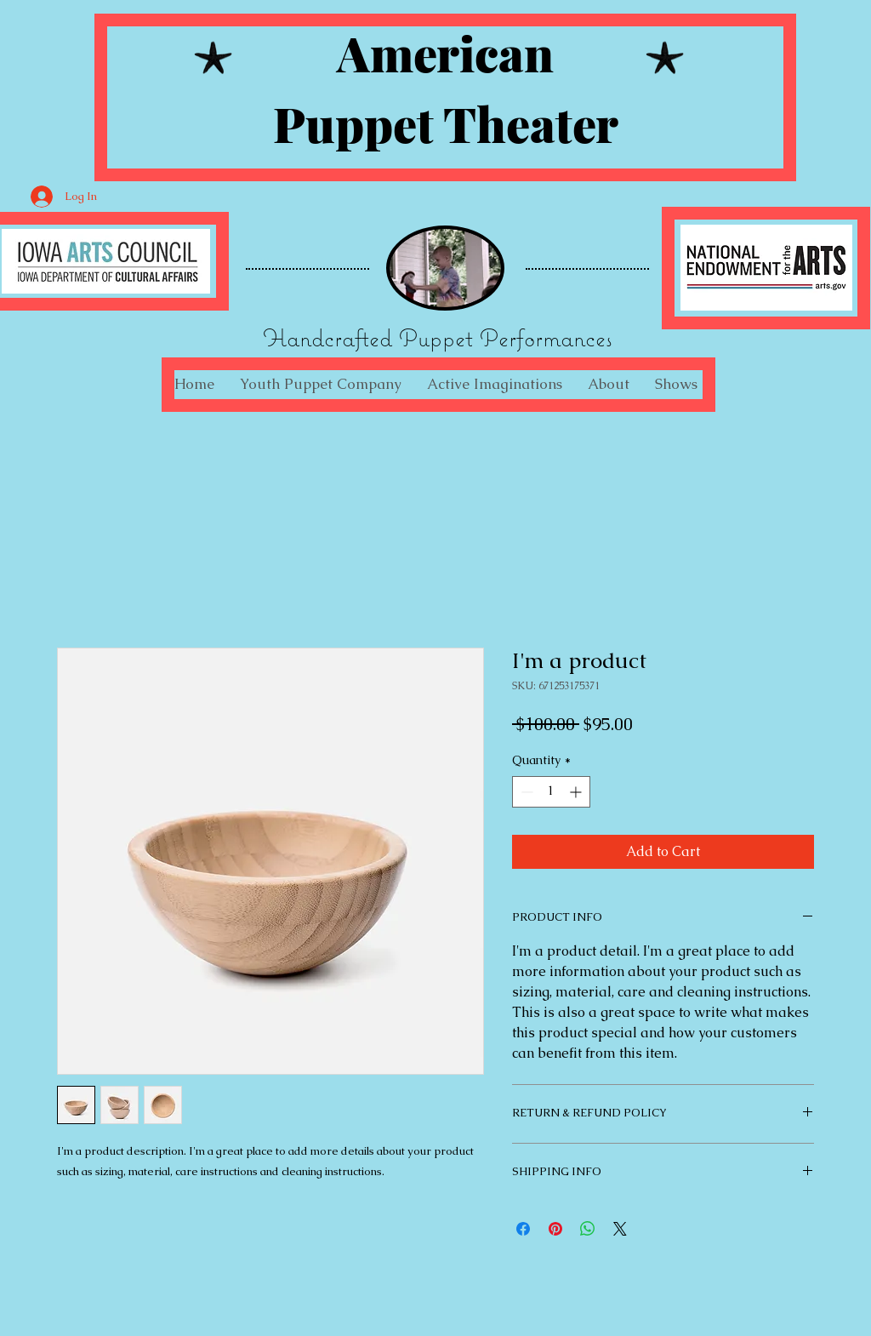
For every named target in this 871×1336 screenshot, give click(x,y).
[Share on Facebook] (523, 1229)
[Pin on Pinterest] (555, 1229)
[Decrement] (525, 792)
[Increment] (577, 792)
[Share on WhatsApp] (588, 1229)
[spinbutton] (551, 792)
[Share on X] (620, 1229)
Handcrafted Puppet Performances (437, 337)
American (445, 52)
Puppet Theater (445, 123)
